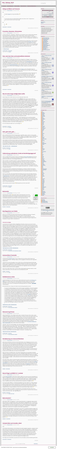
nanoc (43, 163)
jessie (43, 154)
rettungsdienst (44, 169)
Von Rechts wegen (5, 50)
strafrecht (20, 250)
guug (42, 146)
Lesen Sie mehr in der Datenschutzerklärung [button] (20, 447)
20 (46, 14)
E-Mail (9, 272)
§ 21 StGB (29, 294)
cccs (42, 125)
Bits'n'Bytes (4, 206)
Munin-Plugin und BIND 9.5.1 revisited (13, 373)
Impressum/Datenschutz (31, 6)
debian (9, 393)
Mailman (43, 158)
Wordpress (43, 194)
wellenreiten (44, 192)
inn (42, 150)
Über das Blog (17, 6)
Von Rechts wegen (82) (46, 49)
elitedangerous (44, 138)
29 (49, 15)
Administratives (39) (46, 37)
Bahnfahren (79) (45, 39)
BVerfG (11, 250)
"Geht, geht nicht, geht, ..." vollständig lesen (10, 146)
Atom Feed (43, 200)
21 (47, 14)
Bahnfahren (4, 418)
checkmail (43, 126)
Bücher (43, 124)
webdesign (43, 191)
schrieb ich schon (11, 258)
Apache (43, 114)
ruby (42, 170)
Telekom (43, 182)
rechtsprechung (16, 250)
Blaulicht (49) (45, 42)
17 (52, 13)
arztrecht (10, 51)
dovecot (43, 133)
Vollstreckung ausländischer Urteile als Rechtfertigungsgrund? (19, 153)
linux (42, 157)
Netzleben (4, 271)
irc (42, 153)
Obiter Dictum (6, 48)
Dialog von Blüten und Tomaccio (11, 9)
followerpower (44, 143)
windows (43, 193)
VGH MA (43, 187)
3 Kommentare (10, 50)
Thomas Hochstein (9, 10)
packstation (43, 165)
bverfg (43, 123)
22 (49, 14)
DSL (42, 136)
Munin (13, 393)
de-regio (43, 128)
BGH (9, 250)
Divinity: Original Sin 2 (50, 76)
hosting (43, 149)
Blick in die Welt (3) (46, 43)
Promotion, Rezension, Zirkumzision (12, 31)
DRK (42, 134)
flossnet (43, 142)
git (42, 145)
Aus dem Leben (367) (46, 38)
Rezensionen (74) (45, 47)
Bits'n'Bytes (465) (45, 41)
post (42, 167)
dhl (42, 131)
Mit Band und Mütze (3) (46, 45)
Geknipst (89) (45, 40)
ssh (42, 176)
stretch (43, 179)
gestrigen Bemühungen (14, 64)
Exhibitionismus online (9, 277)
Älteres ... (42, 22)
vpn (42, 190)
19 (44, 14)
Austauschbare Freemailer (10, 255)
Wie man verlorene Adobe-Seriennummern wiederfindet (47, 101)
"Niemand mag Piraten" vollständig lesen (9, 331)
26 (44, 15)
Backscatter (6, 191)
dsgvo (43, 135)
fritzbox (43, 144)
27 (46, 15)
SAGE (42, 172)
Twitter (43, 184)
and (42, 111)
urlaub (43, 185)
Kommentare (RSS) (44, 201)
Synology (43, 180)
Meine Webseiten (10, 6)
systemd (43, 181)
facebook (43, 140)
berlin (43, 119)
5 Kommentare (10, 249)
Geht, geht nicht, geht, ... (9, 131)
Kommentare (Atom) (45, 202)
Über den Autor (23, 6)
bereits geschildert (9, 376)
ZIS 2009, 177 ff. (30, 41)
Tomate (9, 14)
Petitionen (28, 363)
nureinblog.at (44, 96)
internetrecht (44, 151)
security (43, 173)
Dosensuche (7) (45, 44)
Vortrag (43, 189)
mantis (43, 159)
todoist (43, 183)
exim (42, 139)
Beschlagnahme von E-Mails (10, 211)
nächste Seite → (36, 443)
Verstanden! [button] (52, 447)
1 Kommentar (9, 126)
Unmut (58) (44, 48)
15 (49, 13)
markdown (43, 160)
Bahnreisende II (7, 398)
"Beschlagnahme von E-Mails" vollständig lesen (10, 247)
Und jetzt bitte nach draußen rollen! (12, 423)
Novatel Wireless (29, 61)
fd (42, 141)
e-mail (13, 250)
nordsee (43, 164)
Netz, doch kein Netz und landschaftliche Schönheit (16, 56)
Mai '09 (48, 16)
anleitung (43, 113)
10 (52, 12)
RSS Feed (43, 199)
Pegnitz (22, 69)
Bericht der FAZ (6, 175)
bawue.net (43, 118)
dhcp (42, 130)
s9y (42, 171)
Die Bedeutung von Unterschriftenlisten (13, 339)
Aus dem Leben (5, 89)
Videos (43, 188)
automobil (10, 127)
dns (42, 132)
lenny (11, 393)
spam (43, 174)
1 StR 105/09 (34, 283)
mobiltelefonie (44, 161)
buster (43, 122)
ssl (42, 177)
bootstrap (43, 121)
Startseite (4, 6)
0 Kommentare (9, 89)
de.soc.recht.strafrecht (28, 156)
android (43, 112)
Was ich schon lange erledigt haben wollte (14, 93)
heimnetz (43, 148)
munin (43, 162)
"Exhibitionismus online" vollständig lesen (10, 304)
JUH (42, 155)
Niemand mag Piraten (8, 312)
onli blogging (43, 76)
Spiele (43, 175)
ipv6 (42, 152)
